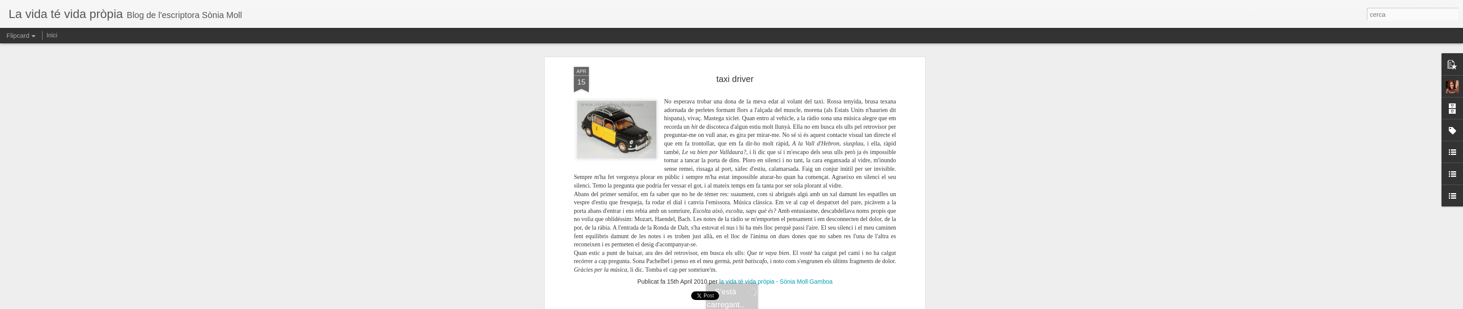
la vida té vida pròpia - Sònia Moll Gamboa (775, 281)
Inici (51, 35)
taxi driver (735, 79)
